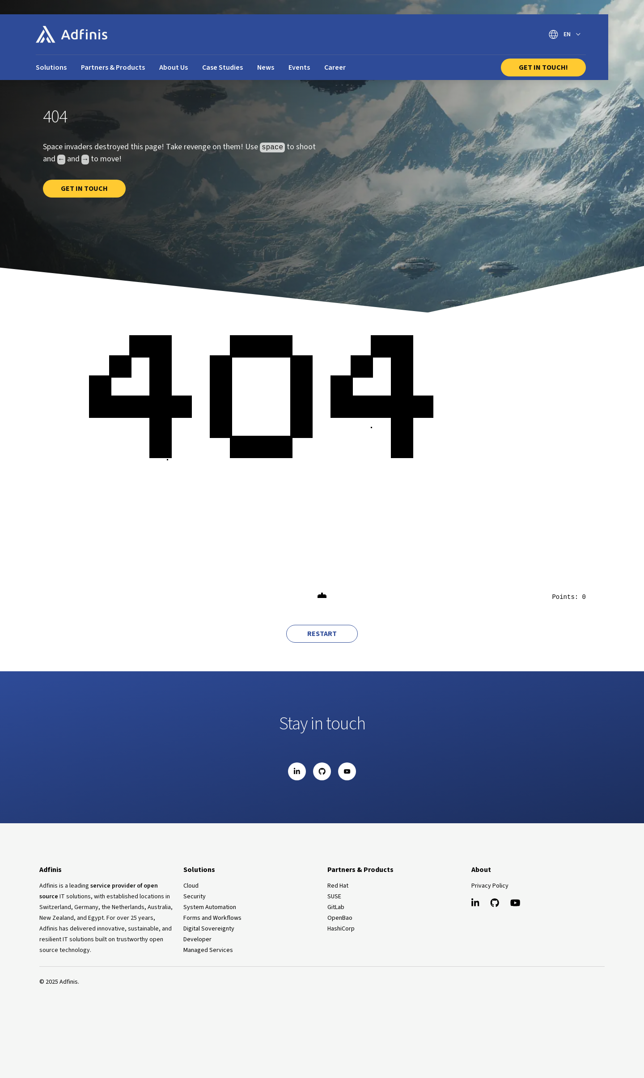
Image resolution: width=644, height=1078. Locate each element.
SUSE (334, 896)
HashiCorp (341, 928)
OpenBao (339, 918)
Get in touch (84, 189)
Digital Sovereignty (208, 928)
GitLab (335, 907)
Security (194, 896)
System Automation (209, 907)
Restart (322, 634)
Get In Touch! (543, 67)
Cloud (191, 885)
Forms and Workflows (212, 918)
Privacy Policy (489, 885)
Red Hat (337, 885)
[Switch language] (564, 34)
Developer (197, 939)
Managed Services (208, 950)
